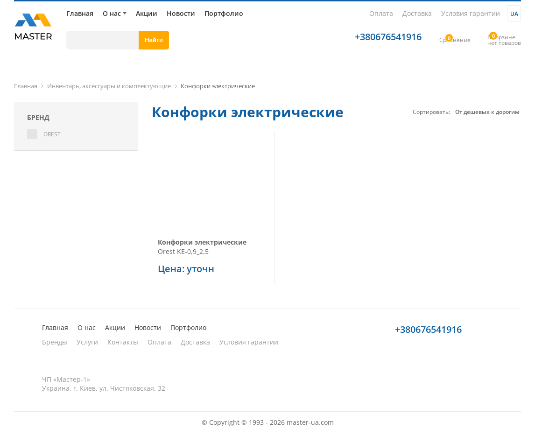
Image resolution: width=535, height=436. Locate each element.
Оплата (381, 13)
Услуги (87, 342)
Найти (154, 39)
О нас (112, 13)
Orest (52, 134)
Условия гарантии (470, 13)
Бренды (54, 342)
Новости (181, 13)
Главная (79, 13)
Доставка (417, 13)
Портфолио (223, 13)
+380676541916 (388, 36)
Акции (146, 13)
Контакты (122, 342)
